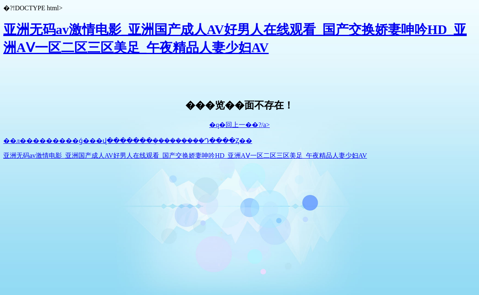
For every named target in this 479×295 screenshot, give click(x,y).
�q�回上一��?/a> (239, 124)
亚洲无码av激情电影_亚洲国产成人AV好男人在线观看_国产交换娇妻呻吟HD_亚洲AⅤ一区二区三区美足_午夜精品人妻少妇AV (185, 155)
